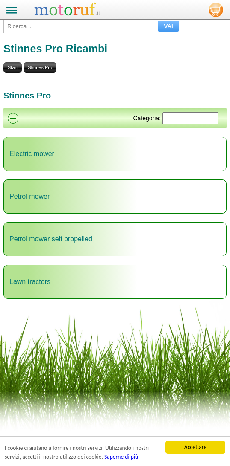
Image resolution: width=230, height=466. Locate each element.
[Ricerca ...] (79, 26)
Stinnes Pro (40, 67)
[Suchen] (190, 118)
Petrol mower (29, 196)
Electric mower (31, 153)
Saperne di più (121, 456)
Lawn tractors (29, 281)
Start (13, 67)
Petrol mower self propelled (50, 239)
